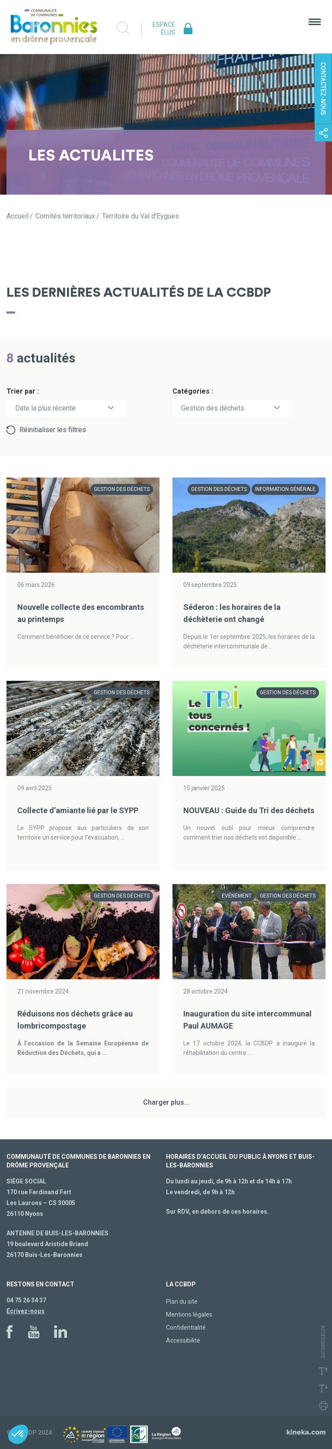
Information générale (285, 489)
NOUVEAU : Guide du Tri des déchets (248, 810)
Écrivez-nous (25, 1311)
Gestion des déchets (212, 408)
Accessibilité (183, 1340)
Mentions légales (189, 1314)
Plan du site (182, 1301)
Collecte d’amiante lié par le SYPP (77, 810)
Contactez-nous (323, 88)
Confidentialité (186, 1327)
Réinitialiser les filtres (52, 430)
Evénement (237, 896)
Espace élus (164, 28)
